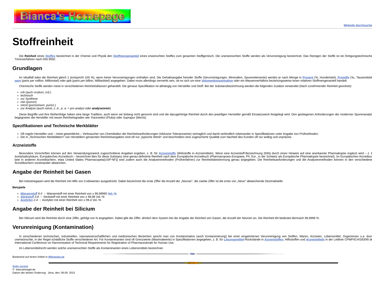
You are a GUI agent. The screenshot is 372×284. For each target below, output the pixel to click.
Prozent (307, 77)
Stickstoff (27, 196)
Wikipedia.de (56, 256)
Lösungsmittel (234, 239)
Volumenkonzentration (217, 80)
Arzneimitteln (315, 239)
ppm (18, 80)
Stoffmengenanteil (126, 56)
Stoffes (50, 56)
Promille (343, 77)
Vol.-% (112, 193)
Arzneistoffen (273, 239)
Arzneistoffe (167, 153)
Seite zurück (20, 266)
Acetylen (26, 200)
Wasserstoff (28, 193)
